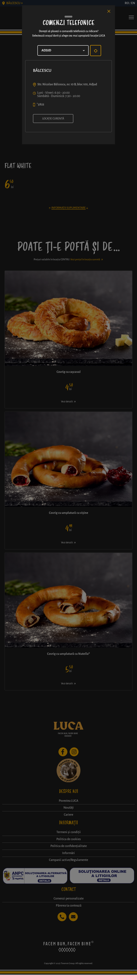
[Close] (109, 11)
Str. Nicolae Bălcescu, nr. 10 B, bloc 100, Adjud (67, 84)
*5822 (40, 104)
